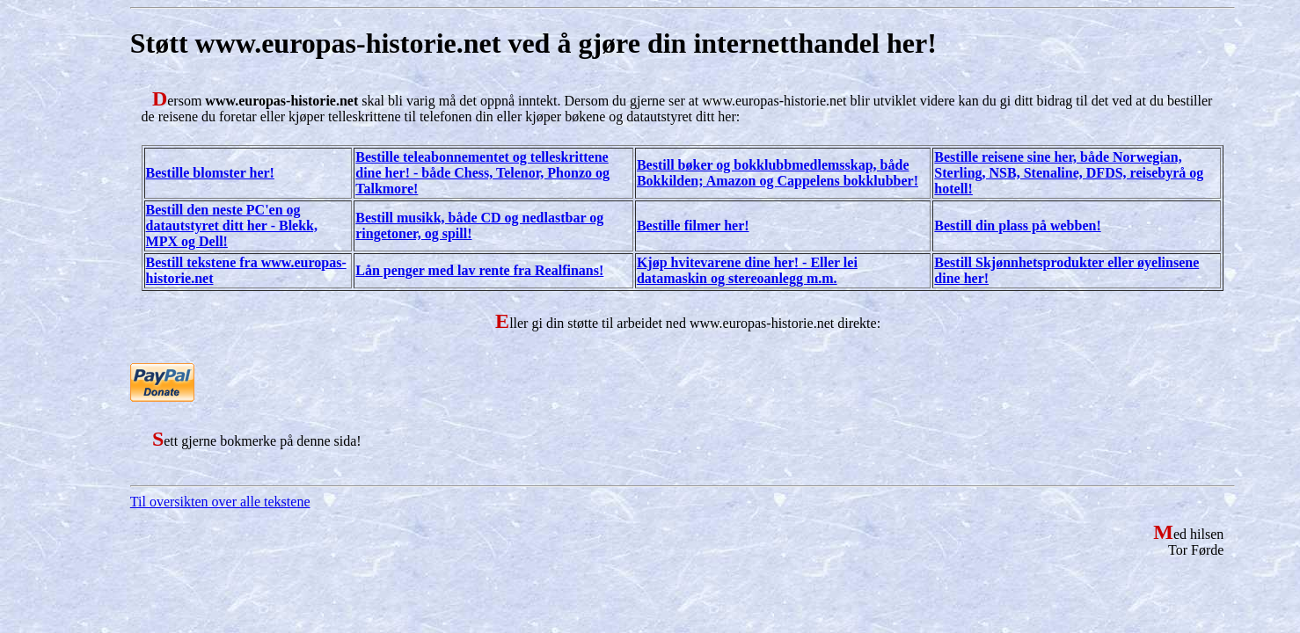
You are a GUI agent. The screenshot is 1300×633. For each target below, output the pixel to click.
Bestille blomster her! (210, 172)
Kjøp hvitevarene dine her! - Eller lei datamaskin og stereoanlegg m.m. (747, 270)
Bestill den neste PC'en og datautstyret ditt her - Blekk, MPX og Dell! (232, 225)
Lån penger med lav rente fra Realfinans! (479, 270)
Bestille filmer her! (693, 225)
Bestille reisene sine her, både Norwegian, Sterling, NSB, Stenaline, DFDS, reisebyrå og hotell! (1068, 172)
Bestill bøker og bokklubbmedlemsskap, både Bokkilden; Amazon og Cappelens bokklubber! (777, 172)
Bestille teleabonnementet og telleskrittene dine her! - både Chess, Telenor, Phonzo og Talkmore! (482, 172)
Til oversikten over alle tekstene (220, 501)
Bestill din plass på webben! (1017, 225)
